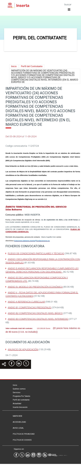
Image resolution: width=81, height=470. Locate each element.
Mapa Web (17, 416)
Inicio (14, 66)
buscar (67, 4)
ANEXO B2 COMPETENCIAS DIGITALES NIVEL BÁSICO (35, 313)
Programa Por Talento (21, 396)
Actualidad (17, 403)
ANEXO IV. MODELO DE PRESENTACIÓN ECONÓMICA (35, 286)
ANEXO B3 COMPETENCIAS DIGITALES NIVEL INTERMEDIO (38, 318)
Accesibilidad (19, 422)
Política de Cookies (22, 440)
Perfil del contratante (21, 400)
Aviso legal (18, 428)
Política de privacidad (24, 434)
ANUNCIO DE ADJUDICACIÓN (23, 349)
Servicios (16, 392)
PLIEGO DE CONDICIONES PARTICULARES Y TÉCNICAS (36, 253)
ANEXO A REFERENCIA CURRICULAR (26, 301)
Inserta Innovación (20, 407)
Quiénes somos (19, 389)
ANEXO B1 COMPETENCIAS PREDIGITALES (29, 307)
